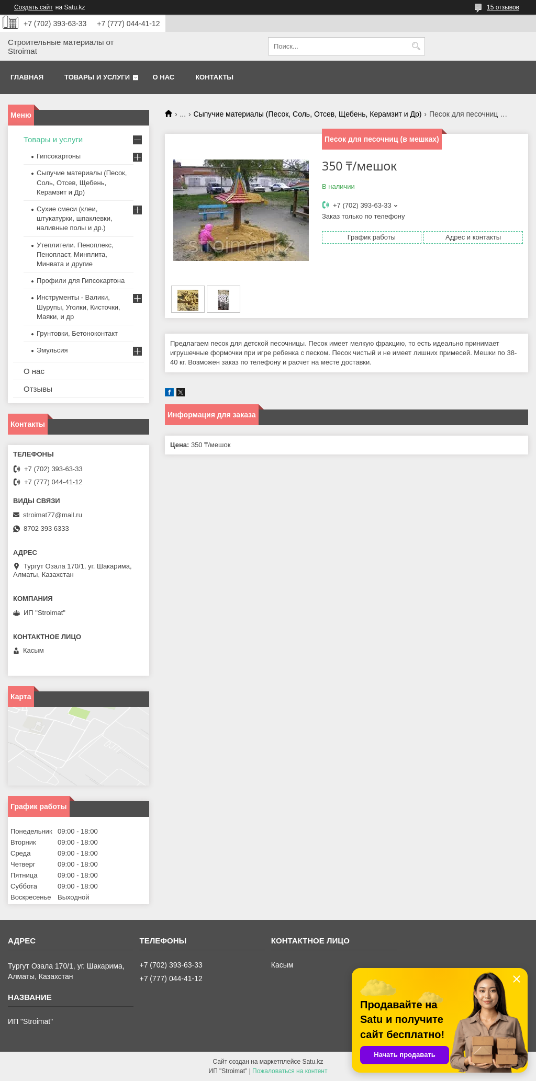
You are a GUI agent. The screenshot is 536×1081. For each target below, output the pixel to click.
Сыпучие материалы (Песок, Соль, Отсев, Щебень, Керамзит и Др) (308, 114)
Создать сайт (33, 7)
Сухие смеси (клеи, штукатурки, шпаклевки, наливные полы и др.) (75, 218)
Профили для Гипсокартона (81, 281)
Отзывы (38, 388)
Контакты (214, 77)
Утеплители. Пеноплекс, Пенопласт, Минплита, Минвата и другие (75, 254)
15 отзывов (503, 7)
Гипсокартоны (59, 156)
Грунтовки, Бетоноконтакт (77, 333)
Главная (26, 77)
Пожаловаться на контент (289, 1071)
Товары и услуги (97, 77)
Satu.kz (312, 1061)
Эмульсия (52, 350)
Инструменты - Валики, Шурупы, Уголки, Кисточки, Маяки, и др (78, 306)
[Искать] (416, 46)
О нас (164, 77)
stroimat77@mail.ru (52, 515)
